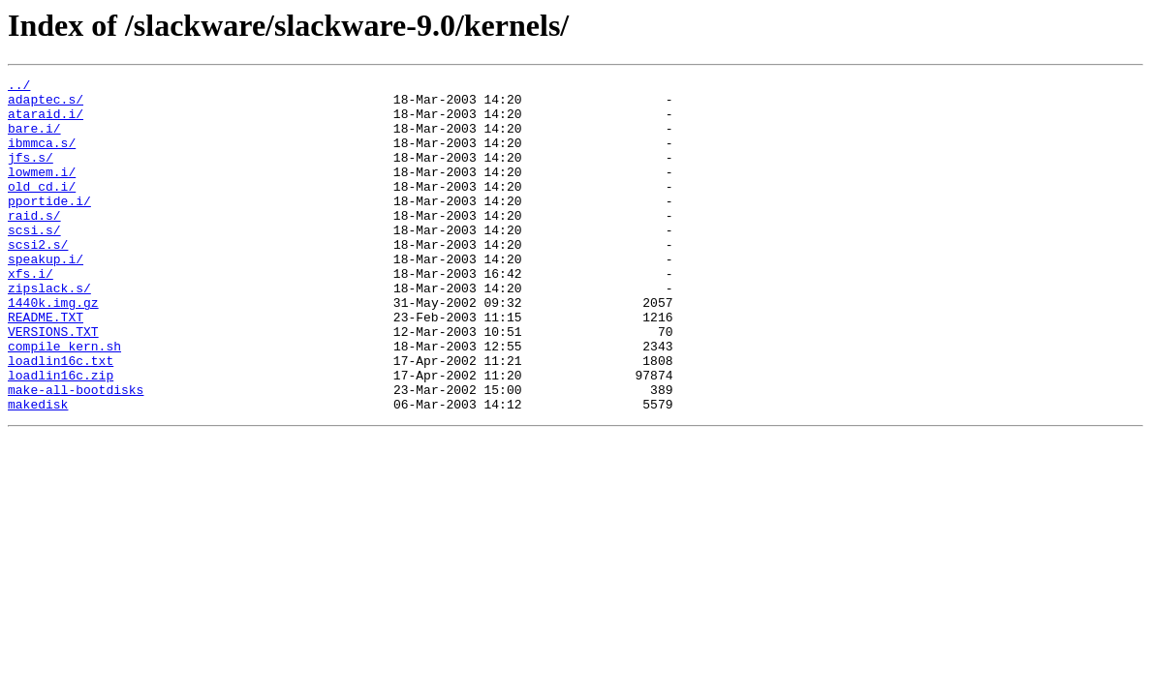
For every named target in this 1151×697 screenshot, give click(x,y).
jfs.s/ (30, 174)
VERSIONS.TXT (53, 383)
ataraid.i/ (45, 122)
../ (19, 87)
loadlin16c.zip (60, 435)
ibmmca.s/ (42, 157)
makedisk (38, 470)
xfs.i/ (30, 313)
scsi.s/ (34, 261)
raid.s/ (34, 244)
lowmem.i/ (42, 191)
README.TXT (45, 366)
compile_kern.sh (64, 400)
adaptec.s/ (45, 104)
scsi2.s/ (38, 279)
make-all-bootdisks (75, 453)
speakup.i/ (45, 296)
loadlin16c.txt (60, 418)
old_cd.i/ (42, 209)
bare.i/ (34, 139)
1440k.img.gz (53, 348)
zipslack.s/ (49, 331)
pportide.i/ (49, 226)
